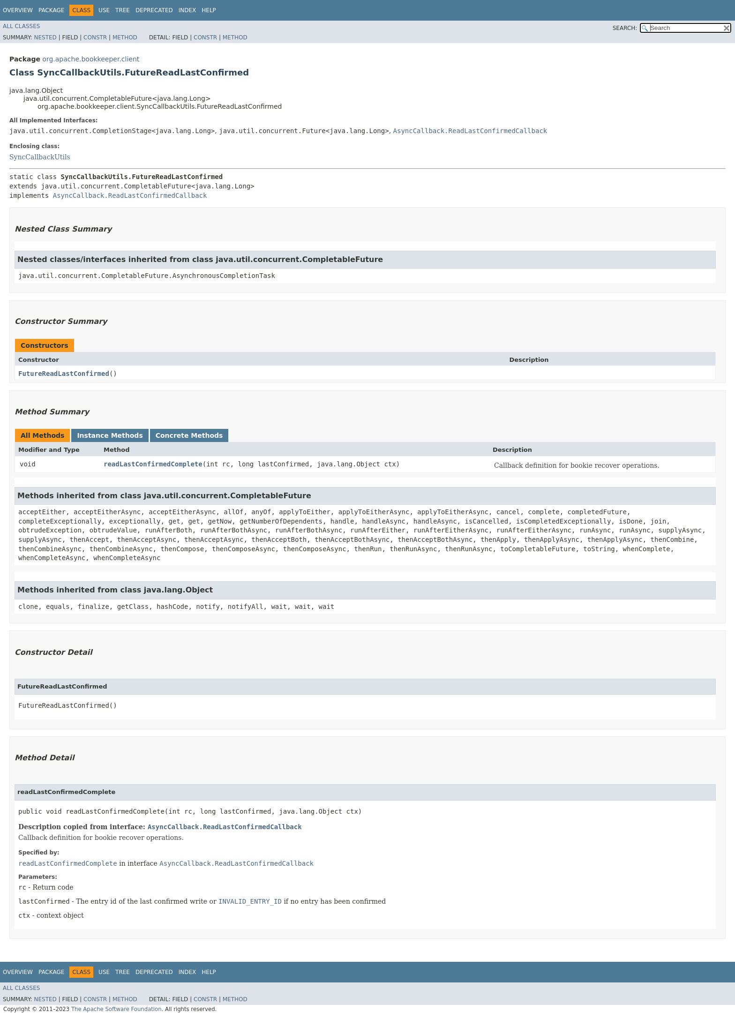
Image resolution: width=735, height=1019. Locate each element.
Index (187, 10)
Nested (45, 37)
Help (209, 10)
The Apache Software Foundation (116, 1009)
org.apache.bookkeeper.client (90, 59)
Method (124, 37)
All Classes (21, 26)
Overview (18, 10)
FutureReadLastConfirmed (63, 373)
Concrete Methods (189, 435)
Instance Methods (109, 435)
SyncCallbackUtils (39, 157)
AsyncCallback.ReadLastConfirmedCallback (470, 131)
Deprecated (154, 10)
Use (104, 10)
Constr (95, 37)
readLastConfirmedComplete (153, 464)
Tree (122, 10)
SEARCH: (625, 28)
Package (51, 10)
